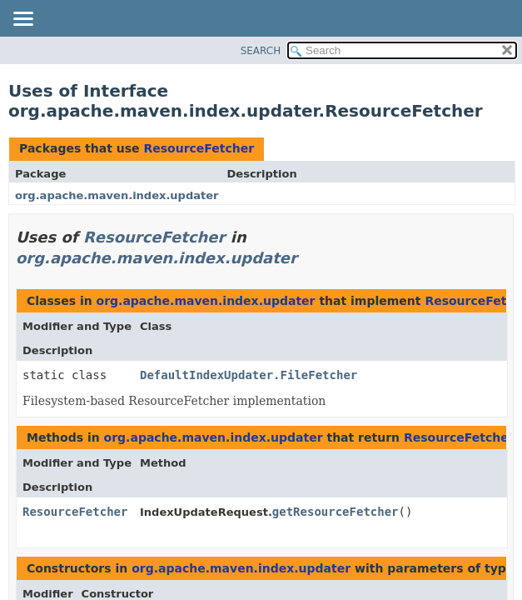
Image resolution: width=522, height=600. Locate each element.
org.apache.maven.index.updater (117, 195)
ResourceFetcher (198, 148)
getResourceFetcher (335, 511)
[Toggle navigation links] (22, 20)
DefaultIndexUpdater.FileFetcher (248, 375)
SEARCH (261, 51)
